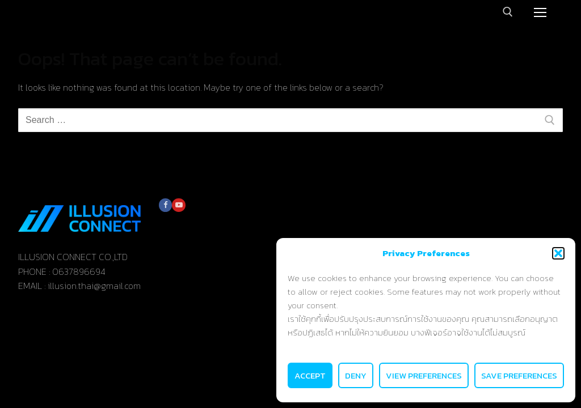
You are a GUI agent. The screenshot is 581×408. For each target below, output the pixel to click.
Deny (356, 375)
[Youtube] (178, 204)
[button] (558, 253)
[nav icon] (540, 12)
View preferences (424, 375)
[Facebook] (165, 204)
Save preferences (519, 375)
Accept (310, 375)
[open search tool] (508, 12)
